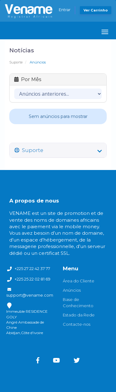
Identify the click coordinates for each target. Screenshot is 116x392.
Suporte (16, 62)
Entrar (65, 9)
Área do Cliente (78, 280)
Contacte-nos (76, 324)
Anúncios (72, 290)
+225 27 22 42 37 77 (32, 268)
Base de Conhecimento (78, 302)
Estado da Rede (79, 314)
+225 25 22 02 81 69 (32, 279)
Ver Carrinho (96, 10)
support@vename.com (29, 295)
